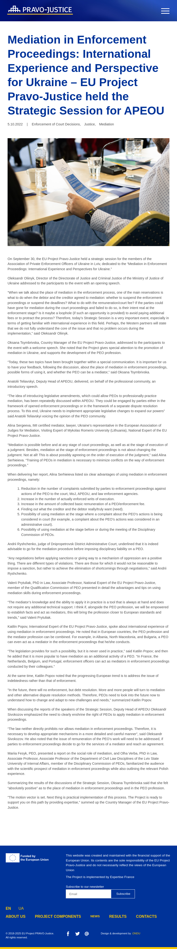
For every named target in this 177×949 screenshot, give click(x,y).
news (83, 916)
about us (14, 916)
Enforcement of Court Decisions (56, 124)
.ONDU (136, 933)
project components (50, 916)
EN (8, 907)
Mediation (106, 124)
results (105, 916)
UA (21, 907)
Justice (89, 124)
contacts (130, 916)
